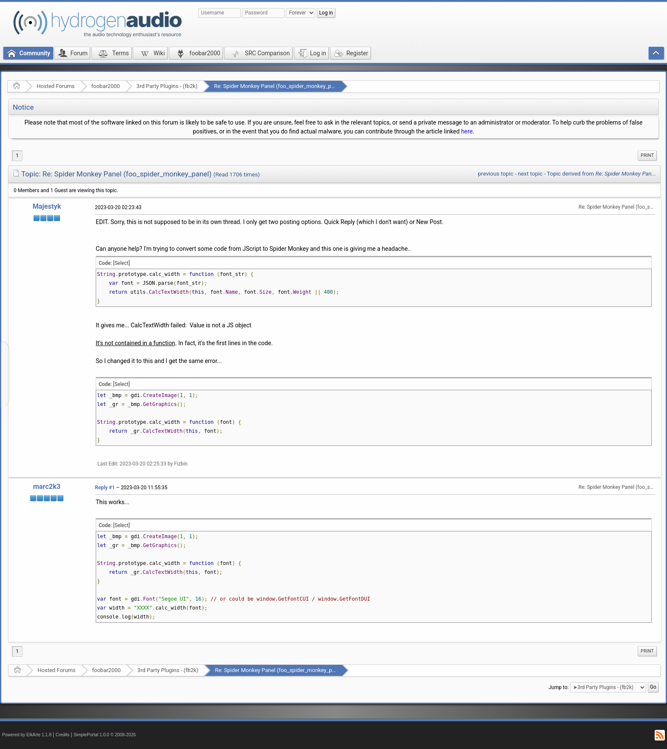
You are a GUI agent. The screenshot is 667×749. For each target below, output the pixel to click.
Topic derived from (601, 173)
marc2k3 (46, 486)
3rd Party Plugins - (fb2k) (167, 86)
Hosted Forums (55, 86)
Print (647, 155)
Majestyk (47, 206)
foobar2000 (105, 86)
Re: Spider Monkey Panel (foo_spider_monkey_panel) (278, 86)
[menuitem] (647, 155)
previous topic (495, 173)
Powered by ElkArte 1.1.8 (26, 734)
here (467, 131)
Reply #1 (105, 488)
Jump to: (559, 687)
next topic (530, 173)
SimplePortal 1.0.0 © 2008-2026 (105, 734)
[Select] (121, 263)
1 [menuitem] (17, 156)
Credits (63, 734)
